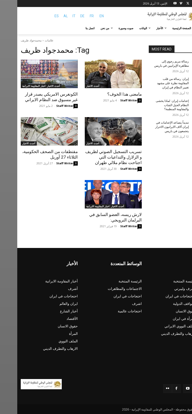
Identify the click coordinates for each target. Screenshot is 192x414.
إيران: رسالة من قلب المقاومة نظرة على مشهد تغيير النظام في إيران (156, 83)
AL (48, 16)
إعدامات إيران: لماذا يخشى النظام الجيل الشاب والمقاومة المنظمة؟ (155, 105)
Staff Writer (111, 100)
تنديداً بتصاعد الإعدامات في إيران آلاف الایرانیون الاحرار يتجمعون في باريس (155, 127)
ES (39, 16)
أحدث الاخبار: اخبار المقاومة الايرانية (24, 86)
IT (56, 16)
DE (65, 16)
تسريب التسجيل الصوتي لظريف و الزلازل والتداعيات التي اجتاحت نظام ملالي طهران (96, 157)
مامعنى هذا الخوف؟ (107, 94)
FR (74, 16)
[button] (182, 28)
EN (84, 16)
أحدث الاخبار (75, 86)
